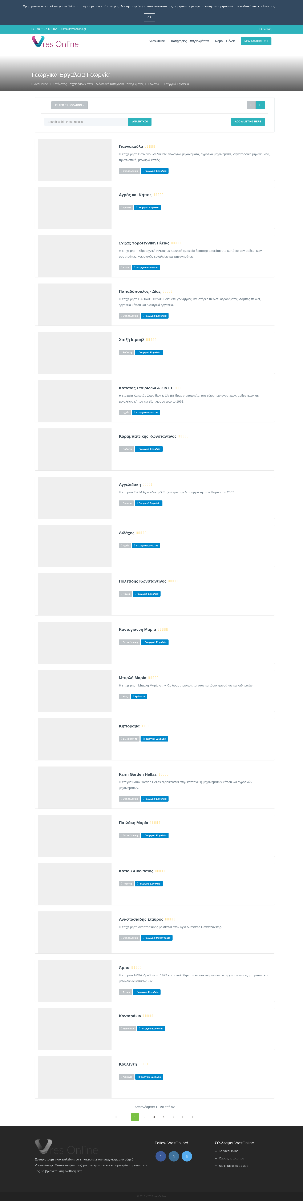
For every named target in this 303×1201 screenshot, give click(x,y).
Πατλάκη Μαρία (133, 823)
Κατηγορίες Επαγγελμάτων (190, 41)
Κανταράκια (130, 1016)
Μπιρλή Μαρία (132, 678)
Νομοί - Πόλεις (225, 41)
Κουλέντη (128, 1064)
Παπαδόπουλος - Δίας (140, 291)
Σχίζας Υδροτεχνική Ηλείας (144, 243)
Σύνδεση (265, 29)
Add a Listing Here (248, 121)
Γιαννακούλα (131, 146)
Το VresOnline (229, 1151)
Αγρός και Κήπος (135, 195)
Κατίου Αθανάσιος (136, 871)
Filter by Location (69, 105)
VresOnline (157, 41)
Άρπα (124, 968)
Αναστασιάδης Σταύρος (141, 919)
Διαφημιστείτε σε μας (233, 1165)
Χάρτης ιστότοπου (231, 1158)
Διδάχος (126, 533)
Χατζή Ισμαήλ (131, 340)
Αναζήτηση (140, 121)
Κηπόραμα (129, 726)
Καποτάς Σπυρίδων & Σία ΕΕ (146, 388)
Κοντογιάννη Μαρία (137, 629)
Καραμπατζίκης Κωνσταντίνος (148, 436)
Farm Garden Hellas (138, 774)
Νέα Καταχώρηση (256, 41)
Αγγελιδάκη (130, 485)
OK (149, 17)
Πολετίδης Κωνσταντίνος (142, 581)
